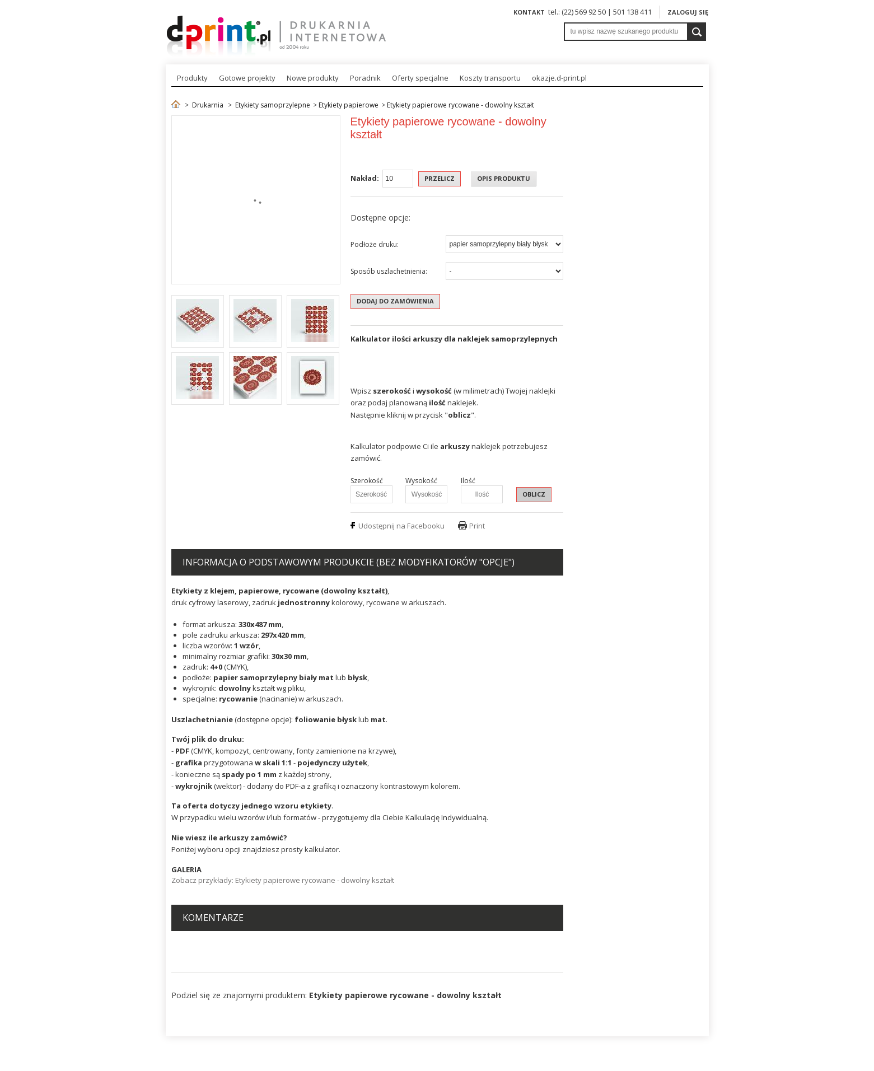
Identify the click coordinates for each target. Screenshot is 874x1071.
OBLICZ (533, 494)
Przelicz (439, 178)
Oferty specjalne (420, 78)
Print (477, 526)
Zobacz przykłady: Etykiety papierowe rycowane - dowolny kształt (282, 880)
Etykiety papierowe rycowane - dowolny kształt (460, 105)
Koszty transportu (490, 78)
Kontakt (529, 12)
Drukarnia (207, 105)
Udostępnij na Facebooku (401, 526)
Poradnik (365, 78)
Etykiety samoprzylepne (272, 105)
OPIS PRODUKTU (503, 178)
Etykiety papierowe (348, 105)
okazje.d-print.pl (559, 78)
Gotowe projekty (247, 78)
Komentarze (213, 917)
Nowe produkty (313, 78)
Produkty (192, 78)
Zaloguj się (687, 12)
